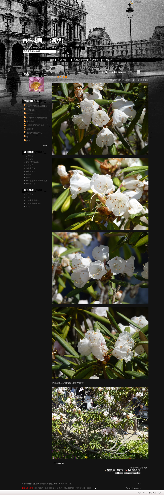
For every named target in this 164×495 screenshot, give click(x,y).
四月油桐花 (30, 171)
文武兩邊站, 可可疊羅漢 (36, 117)
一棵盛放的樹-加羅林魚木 (37, 180)
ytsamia (29, 114)
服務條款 (58, 488)
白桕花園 (32, 40)
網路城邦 (138, 2)
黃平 (28, 141)
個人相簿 (80, 59)
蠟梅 (28, 177)
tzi (27, 137)
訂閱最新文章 (66, 47)
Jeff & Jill (30, 110)
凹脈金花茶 (30, 184)
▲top (140, 483)
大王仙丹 (29, 165)
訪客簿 (95, 59)
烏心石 (29, 174)
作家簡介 (110, 59)
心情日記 (143, 467)
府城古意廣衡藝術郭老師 (37, 106)
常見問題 (49, 488)
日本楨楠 (29, 159)
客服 (89, 488)
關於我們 (39, 488)
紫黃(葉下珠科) (32, 162)
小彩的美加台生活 (34, 133)
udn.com (138, 488)
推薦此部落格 (39, 47)
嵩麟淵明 (30, 129)
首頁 (52, 59)
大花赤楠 (29, 156)
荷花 (28, 206)
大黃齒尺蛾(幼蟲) (33, 203)
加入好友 (27, 47)
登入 (139, 492)
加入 (145, 492)
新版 (56, 40)
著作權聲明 (69, 488)
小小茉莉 (30, 121)
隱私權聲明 (80, 488)
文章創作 (64, 59)
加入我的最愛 (52, 47)
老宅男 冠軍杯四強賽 (35, 125)
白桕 (36, 94)
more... (46, 145)
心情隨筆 (134, 467)
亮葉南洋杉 (30, 168)
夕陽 (28, 197)
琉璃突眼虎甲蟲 (32, 200)
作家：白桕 (28, 44)
